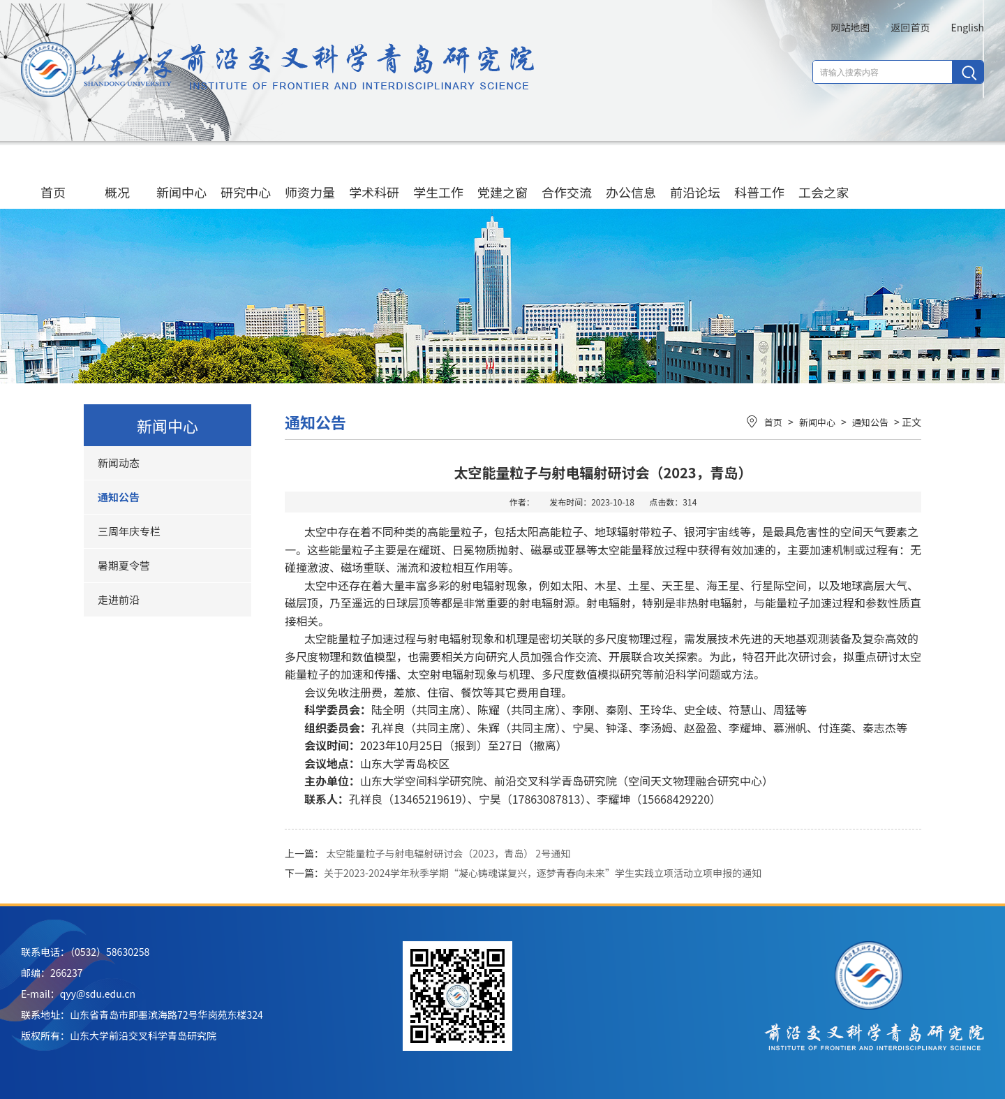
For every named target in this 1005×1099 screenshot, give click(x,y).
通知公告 (119, 496)
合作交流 (567, 178)
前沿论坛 (695, 178)
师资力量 (310, 178)
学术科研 (374, 178)
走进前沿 (119, 599)
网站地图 (850, 27)
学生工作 (438, 178)
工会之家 (823, 178)
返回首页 (910, 27)
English (967, 27)
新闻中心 (181, 178)
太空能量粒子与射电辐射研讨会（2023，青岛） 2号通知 (448, 853)
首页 (53, 178)
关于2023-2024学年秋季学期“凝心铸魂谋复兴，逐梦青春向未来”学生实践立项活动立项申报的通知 (542, 873)
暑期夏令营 (124, 565)
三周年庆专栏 (129, 531)
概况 (117, 178)
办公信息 (631, 178)
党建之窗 (502, 178)
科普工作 (759, 178)
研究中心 (246, 178)
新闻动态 (119, 462)
